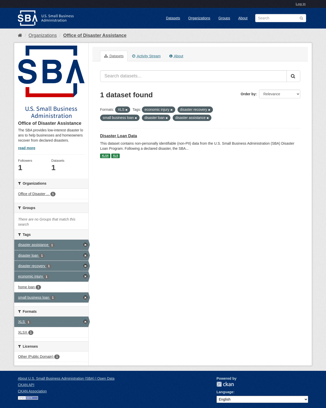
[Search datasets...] (193, 76)
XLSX (105, 155)
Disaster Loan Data (118, 136)
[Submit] (293, 76)
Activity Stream (146, 56)
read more (26, 148)
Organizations (199, 18)
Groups (224, 18)
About (243, 18)
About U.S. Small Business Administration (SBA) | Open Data (66, 378)
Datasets (173, 18)
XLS (115, 155)
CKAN (225, 384)
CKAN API (26, 385)
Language (224, 392)
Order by (248, 94)
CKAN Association (32, 391)
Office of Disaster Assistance (94, 35)
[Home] (20, 35)
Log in (301, 4)
